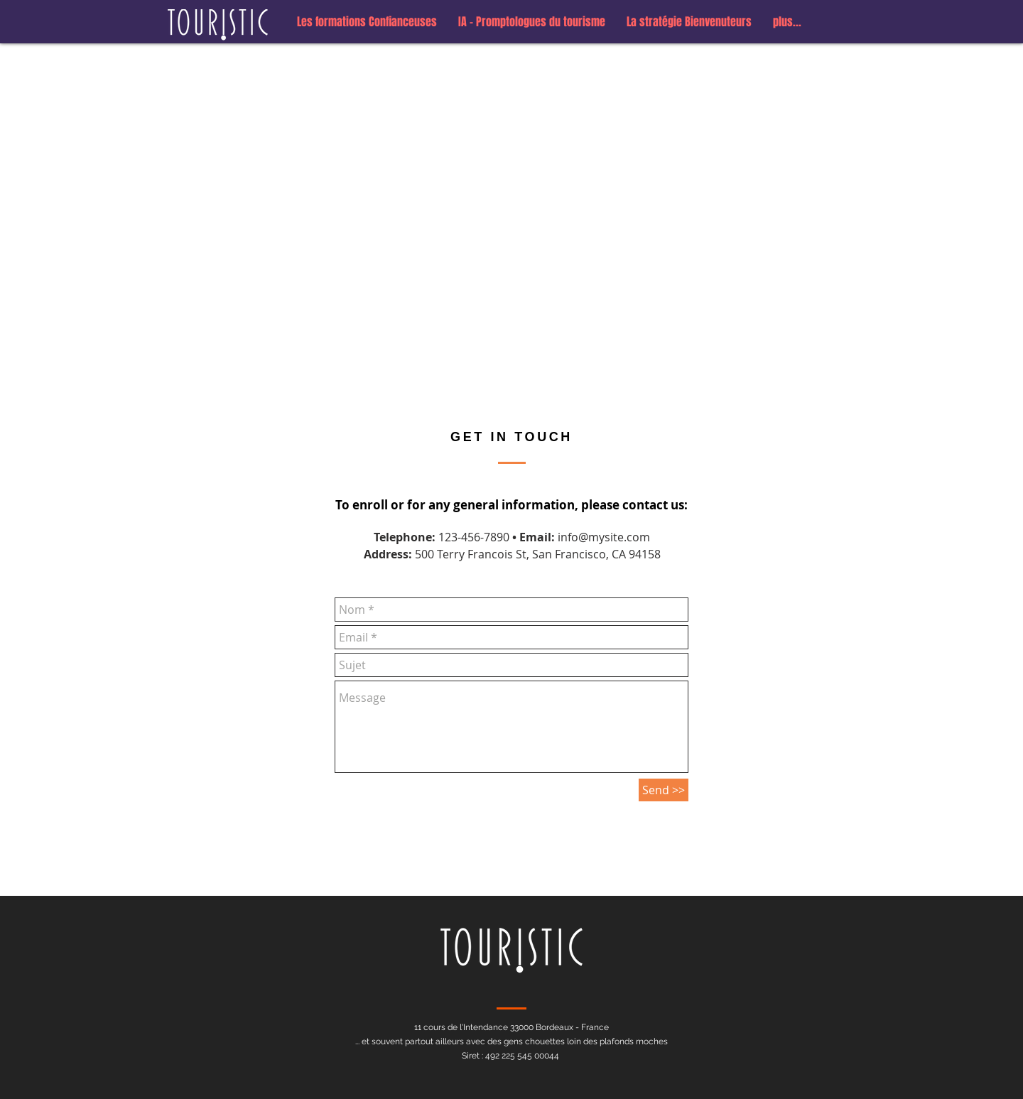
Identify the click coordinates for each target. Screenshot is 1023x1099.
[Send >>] (663, 790)
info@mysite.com (604, 537)
